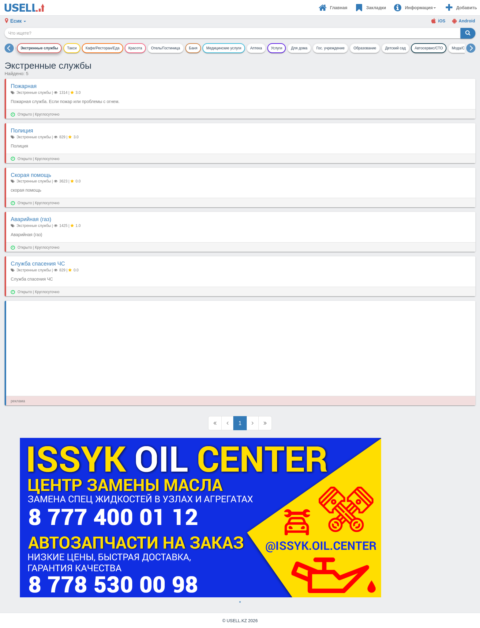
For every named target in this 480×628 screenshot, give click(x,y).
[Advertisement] (194, 348)
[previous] (9, 48)
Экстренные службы (39, 48)
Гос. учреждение (330, 48)
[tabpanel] (240, 517)
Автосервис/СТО (428, 48)
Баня (193, 48)
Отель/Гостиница (165, 48)
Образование (365, 48)
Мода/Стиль (462, 48)
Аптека (256, 48)
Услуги (276, 48)
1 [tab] (240, 602)
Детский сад (395, 48)
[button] (414, 7)
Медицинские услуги (223, 48)
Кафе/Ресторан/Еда (102, 48)
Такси (72, 48)
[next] (470, 48)
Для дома (299, 48)
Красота (135, 48)
